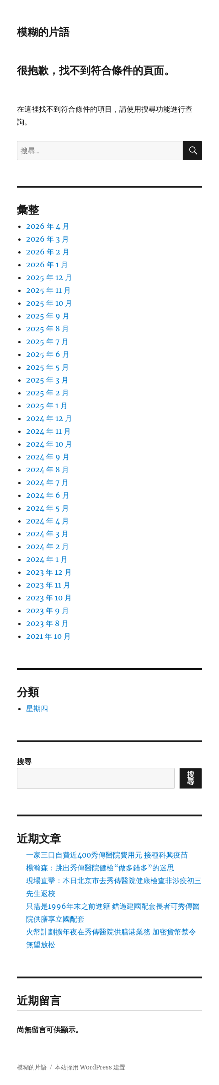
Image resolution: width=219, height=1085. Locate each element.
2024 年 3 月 (47, 533)
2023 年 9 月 (47, 610)
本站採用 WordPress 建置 (90, 1067)
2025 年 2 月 (47, 392)
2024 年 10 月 (49, 443)
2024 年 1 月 (47, 559)
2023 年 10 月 (49, 597)
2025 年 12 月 (49, 277)
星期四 (37, 708)
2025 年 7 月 (47, 341)
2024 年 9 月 (47, 456)
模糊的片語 (43, 32)
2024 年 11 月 (48, 431)
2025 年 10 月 (49, 303)
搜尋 (24, 761)
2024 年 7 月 (47, 482)
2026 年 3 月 (47, 238)
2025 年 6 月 (47, 354)
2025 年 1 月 (47, 405)
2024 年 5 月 (47, 508)
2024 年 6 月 (47, 495)
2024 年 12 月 (49, 418)
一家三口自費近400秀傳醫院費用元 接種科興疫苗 (107, 854)
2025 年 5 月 (47, 367)
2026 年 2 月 (47, 251)
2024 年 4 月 (47, 520)
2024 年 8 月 (47, 469)
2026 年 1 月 (47, 264)
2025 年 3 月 (47, 379)
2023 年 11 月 (48, 584)
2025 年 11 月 (48, 290)
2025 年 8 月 (47, 328)
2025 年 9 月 (47, 315)
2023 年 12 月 (49, 572)
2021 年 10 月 (48, 636)
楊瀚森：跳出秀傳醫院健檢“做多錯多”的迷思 (100, 867)
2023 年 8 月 (47, 623)
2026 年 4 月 (47, 226)
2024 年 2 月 (47, 546)
